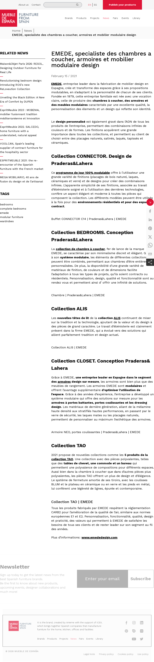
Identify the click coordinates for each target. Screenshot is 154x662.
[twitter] (150, 236)
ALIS (117, 318)
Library (136, 18)
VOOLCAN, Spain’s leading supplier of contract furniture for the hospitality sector (21, 148)
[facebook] (150, 211)
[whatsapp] (150, 245)
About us (23, 4)
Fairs (115, 18)
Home (16, 30)
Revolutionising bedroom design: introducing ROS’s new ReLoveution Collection (21, 85)
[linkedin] (150, 219)
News (106, 18)
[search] (62, 4)
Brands (69, 18)
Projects (94, 18)
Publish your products (122, 4)
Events (125, 18)
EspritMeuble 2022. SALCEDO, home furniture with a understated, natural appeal (19, 131)
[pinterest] (150, 228)
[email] (150, 254)
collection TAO (62, 459)
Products (81, 18)
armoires (64, 381)
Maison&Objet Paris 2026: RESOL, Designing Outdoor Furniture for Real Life (21, 68)
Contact (36, 4)
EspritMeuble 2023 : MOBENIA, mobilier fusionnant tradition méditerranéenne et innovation (20, 114)
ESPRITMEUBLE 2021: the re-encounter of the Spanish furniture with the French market (21, 164)
